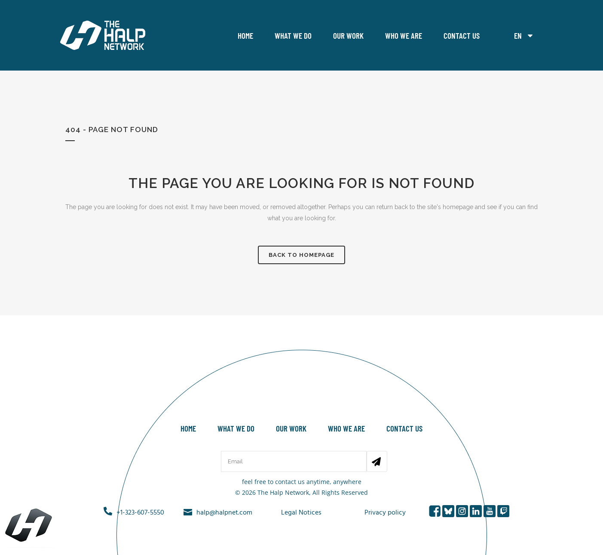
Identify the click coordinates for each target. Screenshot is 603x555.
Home (245, 35)
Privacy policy (385, 512)
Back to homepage (301, 255)
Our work (348, 35)
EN (524, 35)
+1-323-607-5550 (140, 512)
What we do (293, 35)
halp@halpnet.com (224, 512)
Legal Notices (301, 512)
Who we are (403, 35)
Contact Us (462, 35)
